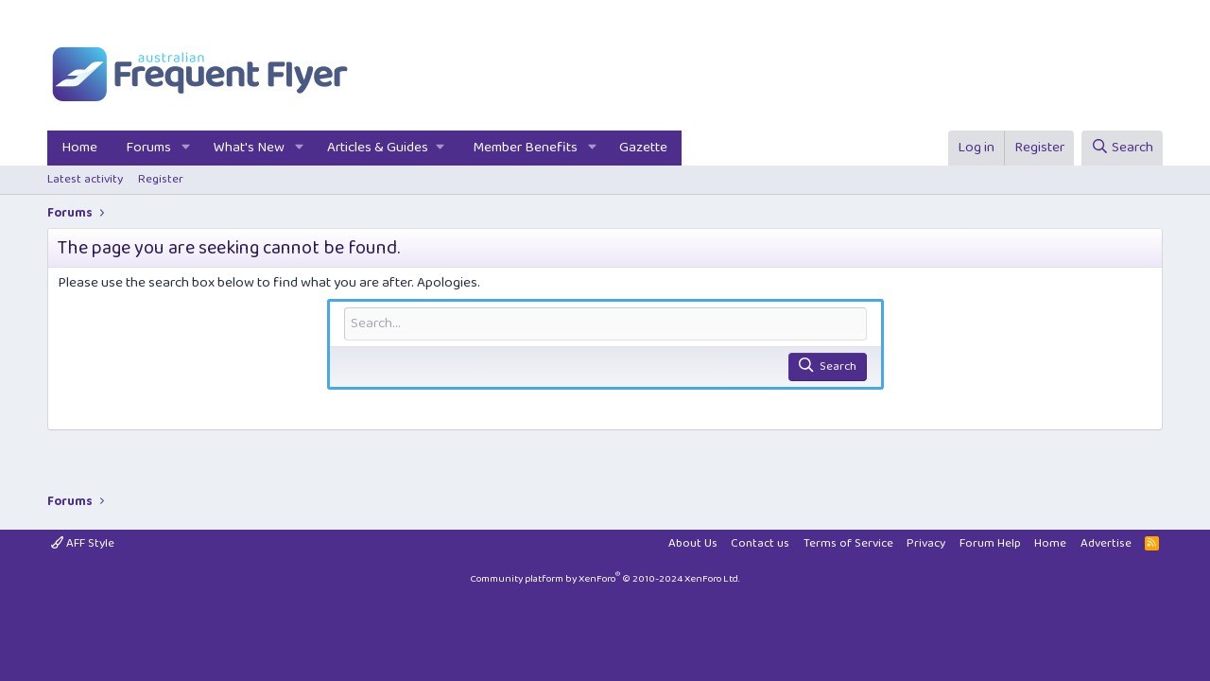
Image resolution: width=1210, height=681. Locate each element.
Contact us (760, 543)
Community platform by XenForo (605, 578)
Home (79, 147)
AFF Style (82, 543)
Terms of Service (848, 543)
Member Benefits (525, 147)
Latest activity (85, 179)
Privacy (926, 543)
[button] (186, 148)
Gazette (643, 147)
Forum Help (990, 543)
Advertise (1106, 543)
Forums (148, 147)
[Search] (1122, 148)
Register (160, 179)
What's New (249, 147)
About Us (692, 543)
